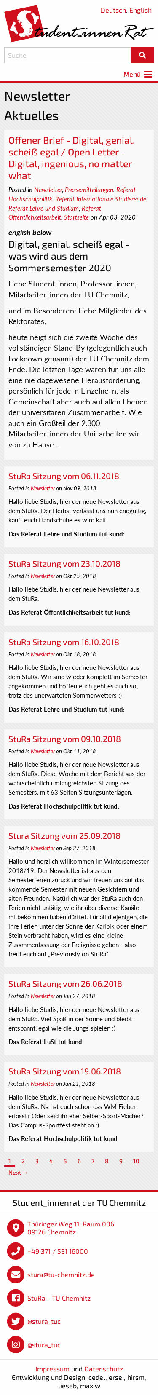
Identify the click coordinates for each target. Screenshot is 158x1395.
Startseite (76, 217)
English (140, 10)
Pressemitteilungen (89, 189)
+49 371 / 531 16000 (57, 1251)
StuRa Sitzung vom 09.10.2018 (64, 739)
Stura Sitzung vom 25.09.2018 (64, 835)
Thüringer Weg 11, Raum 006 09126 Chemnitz (70, 1228)
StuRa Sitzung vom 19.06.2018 (64, 1071)
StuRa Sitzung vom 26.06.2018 (65, 983)
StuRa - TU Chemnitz (59, 1298)
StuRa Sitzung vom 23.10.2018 (64, 563)
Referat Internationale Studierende (100, 199)
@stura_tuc (44, 1321)
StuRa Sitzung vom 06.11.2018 (63, 476)
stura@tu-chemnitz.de (61, 1274)
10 (136, 1161)
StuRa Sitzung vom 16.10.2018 (63, 642)
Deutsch (113, 10)
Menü (138, 74)
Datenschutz (103, 1369)
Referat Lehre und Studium (43, 208)
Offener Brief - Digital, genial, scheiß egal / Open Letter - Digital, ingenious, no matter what (71, 157)
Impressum (52, 1369)
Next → (18, 1172)
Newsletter (48, 189)
